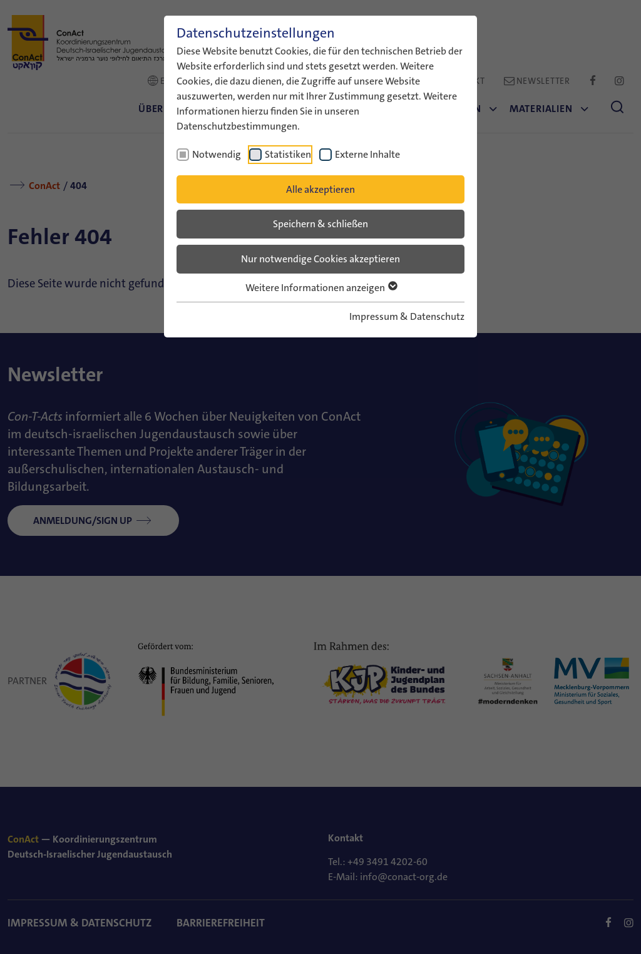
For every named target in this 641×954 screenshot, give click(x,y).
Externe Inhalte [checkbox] (367, 154)
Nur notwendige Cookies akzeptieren (320, 258)
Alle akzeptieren (320, 189)
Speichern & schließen (320, 223)
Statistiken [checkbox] (288, 154)
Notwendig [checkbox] (216, 154)
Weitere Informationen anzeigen (320, 287)
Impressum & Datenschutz (406, 316)
